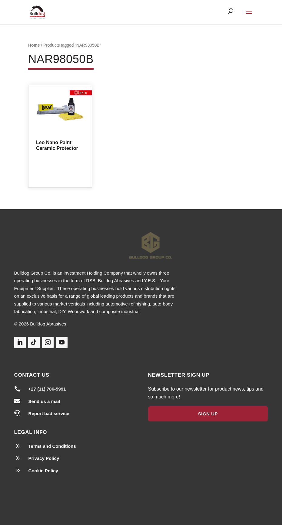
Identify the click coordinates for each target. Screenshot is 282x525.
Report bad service (48, 413)
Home (34, 45)
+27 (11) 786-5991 (47, 388)
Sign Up (208, 413)
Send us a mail (44, 401)
